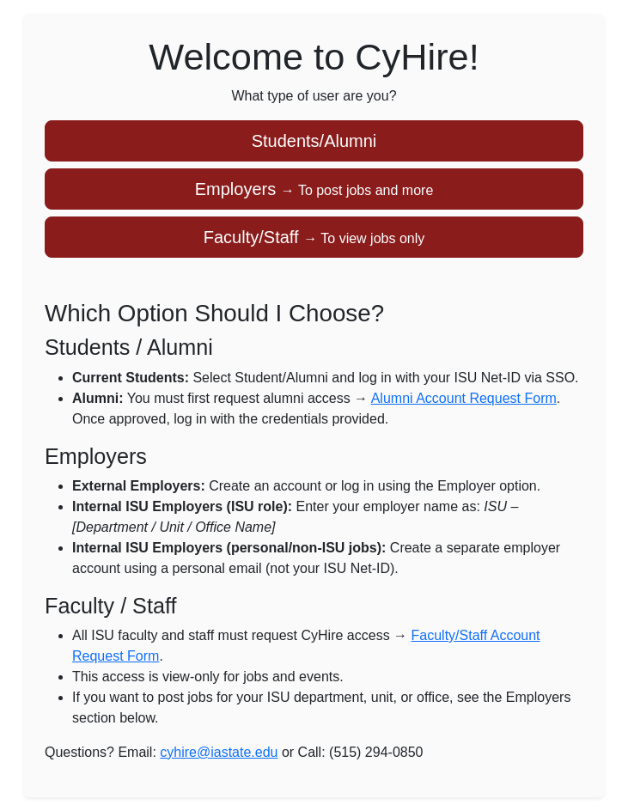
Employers (314, 189)
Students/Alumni (314, 140)
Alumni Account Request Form (464, 398)
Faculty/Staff (314, 237)
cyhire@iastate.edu (218, 752)
